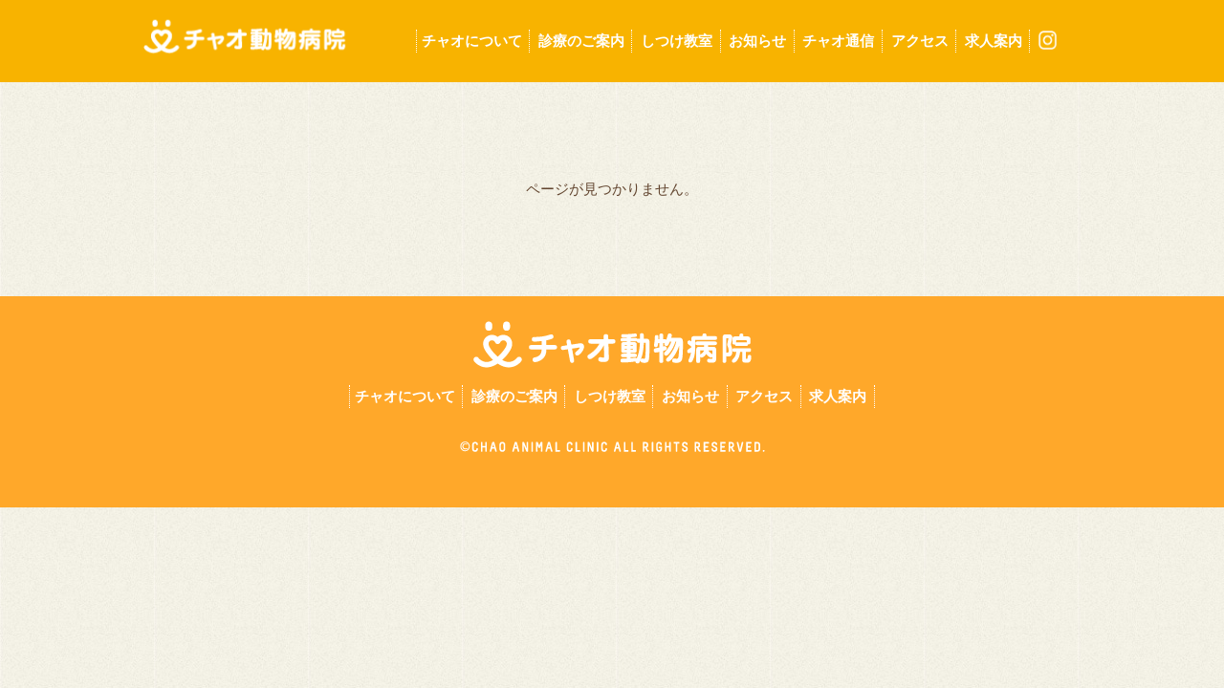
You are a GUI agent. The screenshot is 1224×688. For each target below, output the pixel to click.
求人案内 (993, 40)
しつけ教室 (676, 40)
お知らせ (757, 40)
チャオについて (472, 40)
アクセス (920, 40)
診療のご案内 (581, 40)
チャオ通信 (838, 40)
